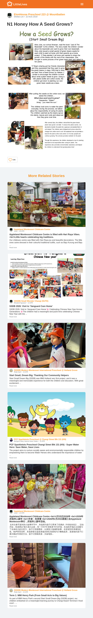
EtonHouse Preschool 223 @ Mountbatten (39, 14)
